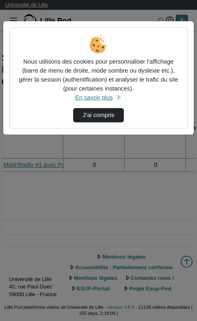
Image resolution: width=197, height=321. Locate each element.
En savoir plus (98, 97)
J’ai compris (98, 115)
